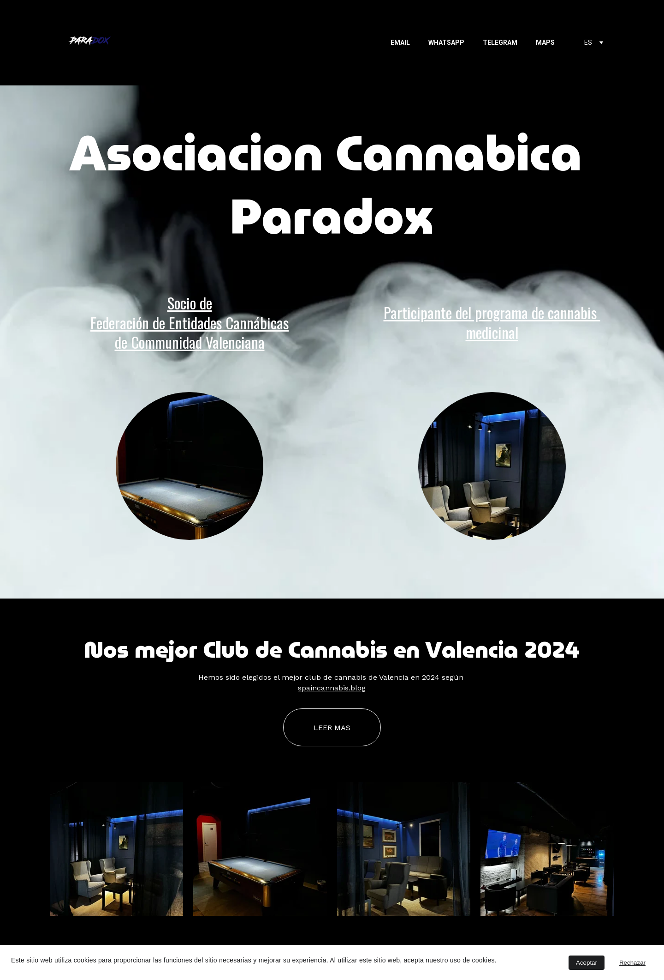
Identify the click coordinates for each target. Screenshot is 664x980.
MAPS (545, 42)
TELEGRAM (500, 42)
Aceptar (586, 962)
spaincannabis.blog (332, 688)
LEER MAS (332, 727)
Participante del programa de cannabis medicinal (492, 322)
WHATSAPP (446, 42)
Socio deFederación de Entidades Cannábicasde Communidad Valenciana (189, 322)
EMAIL (400, 42)
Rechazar (632, 962)
